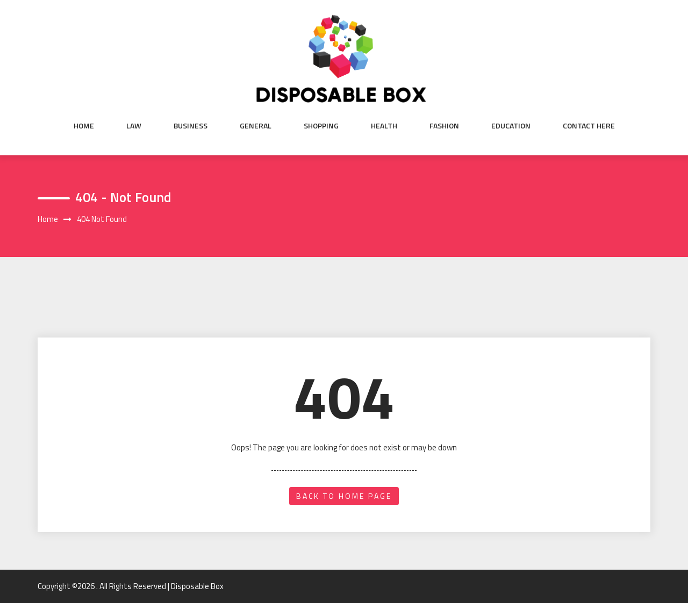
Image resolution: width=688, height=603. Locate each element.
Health (384, 125)
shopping (321, 125)
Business (190, 125)
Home (84, 125)
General (255, 125)
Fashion (444, 125)
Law (133, 125)
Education (511, 125)
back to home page (344, 495)
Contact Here (589, 125)
